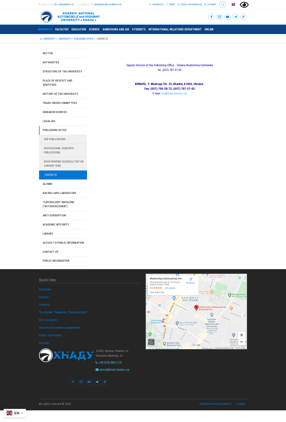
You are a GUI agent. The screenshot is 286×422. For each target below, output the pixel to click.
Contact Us (51, 263)
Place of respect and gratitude (58, 84)
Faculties (62, 29)
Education (79, 29)
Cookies (240, 415)
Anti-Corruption (55, 221)
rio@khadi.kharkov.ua (174, 93)
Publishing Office (55, 132)
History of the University (61, 95)
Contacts (51, 179)
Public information (189, 4)
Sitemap (210, 4)
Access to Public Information (55, 251)
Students (139, 29)
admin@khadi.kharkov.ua (107, 4)
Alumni (48, 188)
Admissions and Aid (116, 29)
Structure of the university (63, 72)
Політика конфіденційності (216, 415)
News (170, 4)
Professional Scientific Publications (61, 154)
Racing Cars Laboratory (60, 198)
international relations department (175, 29)
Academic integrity (57, 230)
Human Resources (55, 114)
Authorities (51, 62)
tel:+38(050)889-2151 (64, 4)
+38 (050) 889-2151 (109, 374)
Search (222, 4)
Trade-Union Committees (60, 104)
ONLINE (209, 29)
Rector (48, 53)
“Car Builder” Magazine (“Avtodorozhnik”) (59, 209)
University (156, 4)
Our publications (56, 142)
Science (94, 29)
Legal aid (49, 123)
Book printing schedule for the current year (63, 167)
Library (48, 239)
